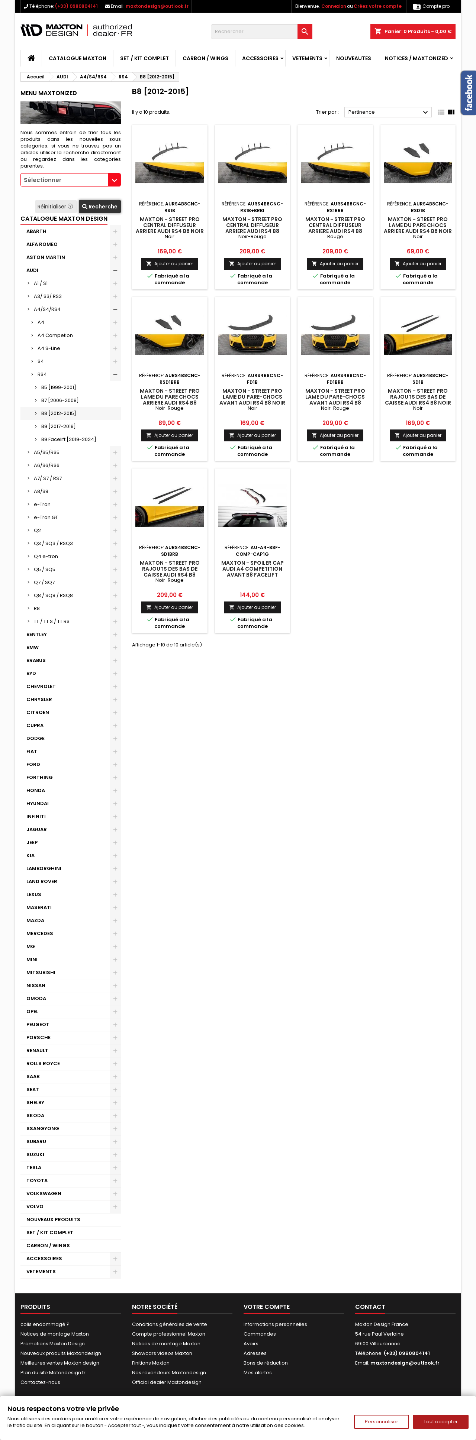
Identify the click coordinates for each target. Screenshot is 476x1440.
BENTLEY (36, 634)
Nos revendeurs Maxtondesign (169, 1372)
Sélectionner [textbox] (42, 180)
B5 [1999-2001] (58, 387)
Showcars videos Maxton (162, 1353)
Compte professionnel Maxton (168, 1333)
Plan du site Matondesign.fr (53, 1372)
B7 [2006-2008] (60, 400)
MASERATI (39, 907)
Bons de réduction (266, 1362)
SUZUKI (35, 1154)
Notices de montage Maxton (54, 1333)
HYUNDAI (37, 803)
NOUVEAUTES (353, 58)
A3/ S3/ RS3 (48, 296)
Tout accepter (441, 1421)
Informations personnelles (275, 1324)
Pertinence (389, 112)
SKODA (35, 1115)
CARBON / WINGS (205, 58)
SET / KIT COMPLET (144, 58)
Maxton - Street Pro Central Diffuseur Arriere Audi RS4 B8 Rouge (335, 228)
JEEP (32, 842)
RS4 (42, 374)
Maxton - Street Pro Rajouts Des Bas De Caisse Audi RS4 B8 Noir (418, 396)
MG (30, 946)
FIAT (31, 751)
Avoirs (251, 1343)
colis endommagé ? (45, 1324)
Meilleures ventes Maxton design (59, 1362)
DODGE (35, 738)
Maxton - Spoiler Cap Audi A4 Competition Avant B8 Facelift (252, 568)
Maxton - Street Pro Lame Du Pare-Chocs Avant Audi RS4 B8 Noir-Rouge (335, 399)
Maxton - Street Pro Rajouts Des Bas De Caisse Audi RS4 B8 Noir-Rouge (170, 571)
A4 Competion (55, 335)
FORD (33, 764)
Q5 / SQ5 (44, 569)
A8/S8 (41, 491)
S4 (41, 361)
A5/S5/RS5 (47, 452)
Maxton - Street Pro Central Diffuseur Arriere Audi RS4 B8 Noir (170, 225)
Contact (370, 1307)
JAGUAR (36, 829)
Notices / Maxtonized (416, 58)
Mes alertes (258, 1372)
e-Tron (42, 504)
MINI (32, 959)
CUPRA (35, 725)
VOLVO (35, 1206)
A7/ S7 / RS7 (48, 478)
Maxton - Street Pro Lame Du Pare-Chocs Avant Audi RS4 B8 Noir (252, 396)
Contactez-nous (40, 1382)
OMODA (36, 998)
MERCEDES (39, 933)
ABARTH (36, 231)
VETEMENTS (307, 58)
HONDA (35, 790)
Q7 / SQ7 (44, 582)
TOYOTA (37, 1180)
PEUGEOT (37, 1024)
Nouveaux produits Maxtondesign (60, 1353)
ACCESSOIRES (260, 58)
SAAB (32, 1076)
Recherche (100, 206)
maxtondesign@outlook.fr (157, 6)
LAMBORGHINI (43, 868)
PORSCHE (38, 1037)
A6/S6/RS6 (47, 465)
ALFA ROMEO (42, 244)
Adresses (255, 1353)
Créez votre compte (378, 6)
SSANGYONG (42, 1128)
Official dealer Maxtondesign (167, 1382)
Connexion (333, 6)
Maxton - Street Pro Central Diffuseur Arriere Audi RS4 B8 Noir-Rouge (252, 228)
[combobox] (70, 180)
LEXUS (33, 894)
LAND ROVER (41, 881)
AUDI (32, 270)
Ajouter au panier (169, 263)
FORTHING (39, 777)
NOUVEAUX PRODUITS (53, 1219)
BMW (32, 647)
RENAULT (37, 1050)
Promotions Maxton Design (52, 1343)
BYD (31, 673)
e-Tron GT (46, 517)
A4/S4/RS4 (47, 309)
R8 (37, 608)
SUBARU (36, 1141)
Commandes (260, 1333)
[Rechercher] (261, 31)
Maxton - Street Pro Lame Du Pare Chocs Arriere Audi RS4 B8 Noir (418, 225)
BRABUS (36, 660)
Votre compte (267, 1307)
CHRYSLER (39, 699)
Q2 (37, 530)
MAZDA (35, 920)
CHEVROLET (41, 686)
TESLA (33, 1167)
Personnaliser (381, 1421)
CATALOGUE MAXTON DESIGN (63, 218)
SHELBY (35, 1102)
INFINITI (36, 816)
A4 (41, 322)
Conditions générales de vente (169, 1324)
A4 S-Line (49, 348)
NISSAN (35, 985)
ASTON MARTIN (45, 257)
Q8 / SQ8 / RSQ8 (53, 595)
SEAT (32, 1089)
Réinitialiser (56, 206)
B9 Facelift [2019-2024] (68, 439)
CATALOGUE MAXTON (77, 58)
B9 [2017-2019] (58, 426)
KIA (30, 855)
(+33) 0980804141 (76, 6)
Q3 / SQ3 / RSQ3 (53, 543)
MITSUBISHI (40, 972)
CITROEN (37, 712)
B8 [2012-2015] (58, 413)
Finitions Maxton (151, 1362)
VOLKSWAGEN (43, 1193)
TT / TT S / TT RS (52, 621)
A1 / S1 (41, 283)
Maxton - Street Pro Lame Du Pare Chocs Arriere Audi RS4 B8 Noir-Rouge (170, 399)
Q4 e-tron (46, 556)
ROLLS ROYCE (43, 1063)
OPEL (32, 1011)
